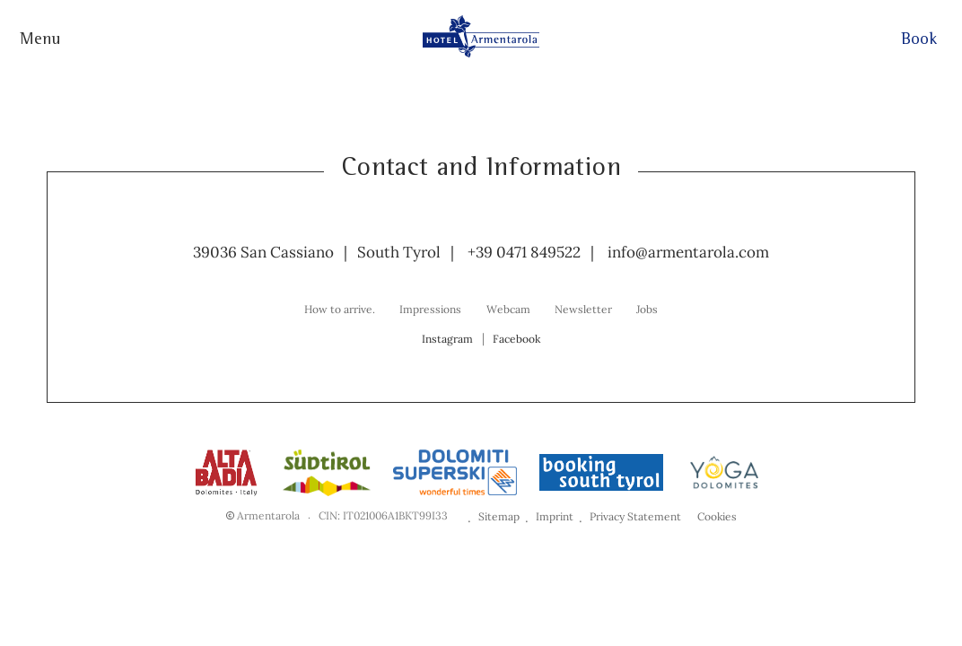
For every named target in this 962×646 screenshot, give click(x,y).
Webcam (508, 309)
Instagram (447, 338)
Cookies (717, 516)
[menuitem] (339, 308)
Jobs (647, 309)
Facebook (516, 338)
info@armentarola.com (688, 252)
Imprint (554, 516)
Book (919, 40)
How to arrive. (339, 309)
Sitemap (499, 516)
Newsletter (583, 309)
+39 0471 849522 (524, 252)
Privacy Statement (635, 516)
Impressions (430, 309)
